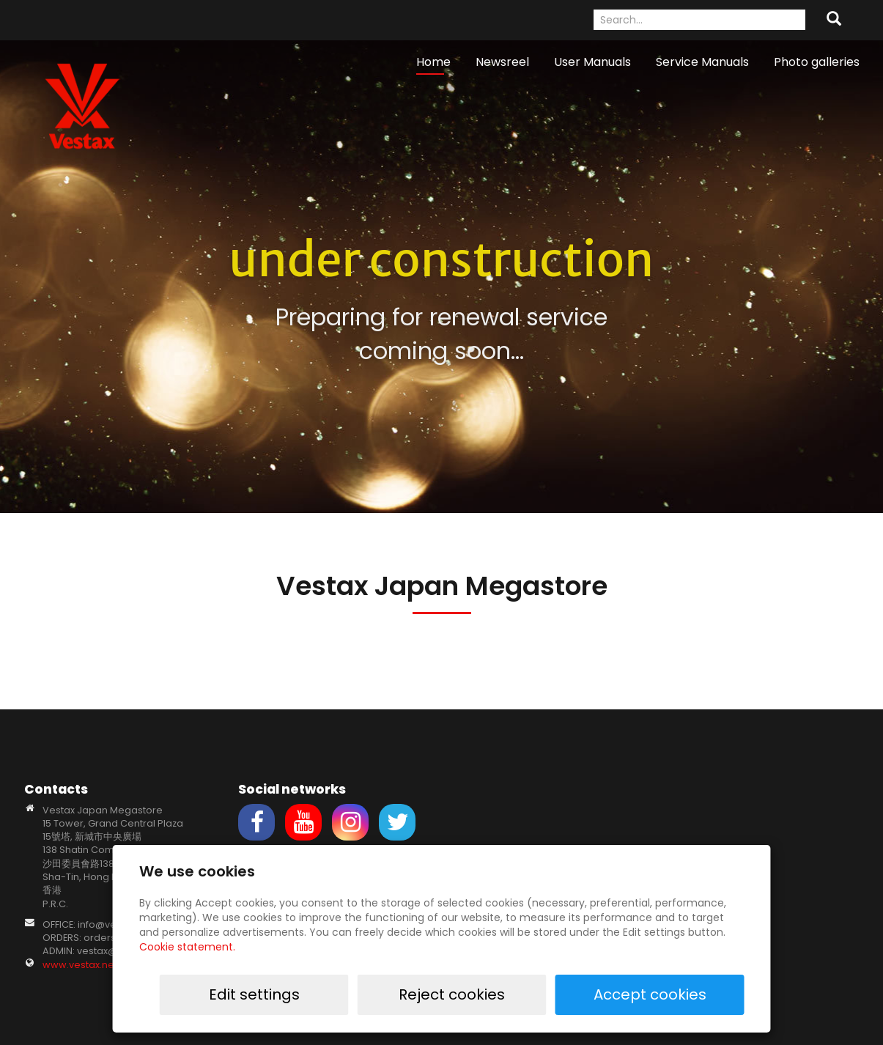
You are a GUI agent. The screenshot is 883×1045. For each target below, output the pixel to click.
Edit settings (454, 994)
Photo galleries (817, 61)
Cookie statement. (187, 946)
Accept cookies (698, 994)
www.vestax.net (80, 965)
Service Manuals (702, 61)
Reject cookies (577, 994)
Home (433, 61)
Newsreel (502, 61)
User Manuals (592, 61)
